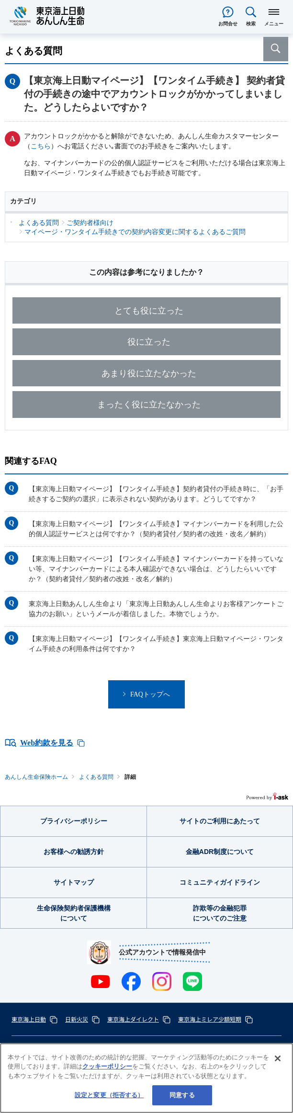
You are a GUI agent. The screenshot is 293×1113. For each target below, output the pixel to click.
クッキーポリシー (107, 1066)
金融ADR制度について (220, 851)
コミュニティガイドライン (220, 882)
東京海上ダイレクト (133, 1019)
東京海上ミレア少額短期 (209, 1019)
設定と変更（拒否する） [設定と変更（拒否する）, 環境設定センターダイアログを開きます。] (109, 1095)
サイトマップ (74, 882)
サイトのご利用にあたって (220, 821)
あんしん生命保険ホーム (36, 777)
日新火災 (76, 1019)
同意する (182, 1095)
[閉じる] (277, 1058)
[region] (146, 1078)
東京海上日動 (28, 1019)
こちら (41, 146)
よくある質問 (96, 777)
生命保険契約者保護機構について (74, 913)
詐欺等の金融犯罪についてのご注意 (220, 913)
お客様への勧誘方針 (74, 851)
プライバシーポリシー (73, 821)
